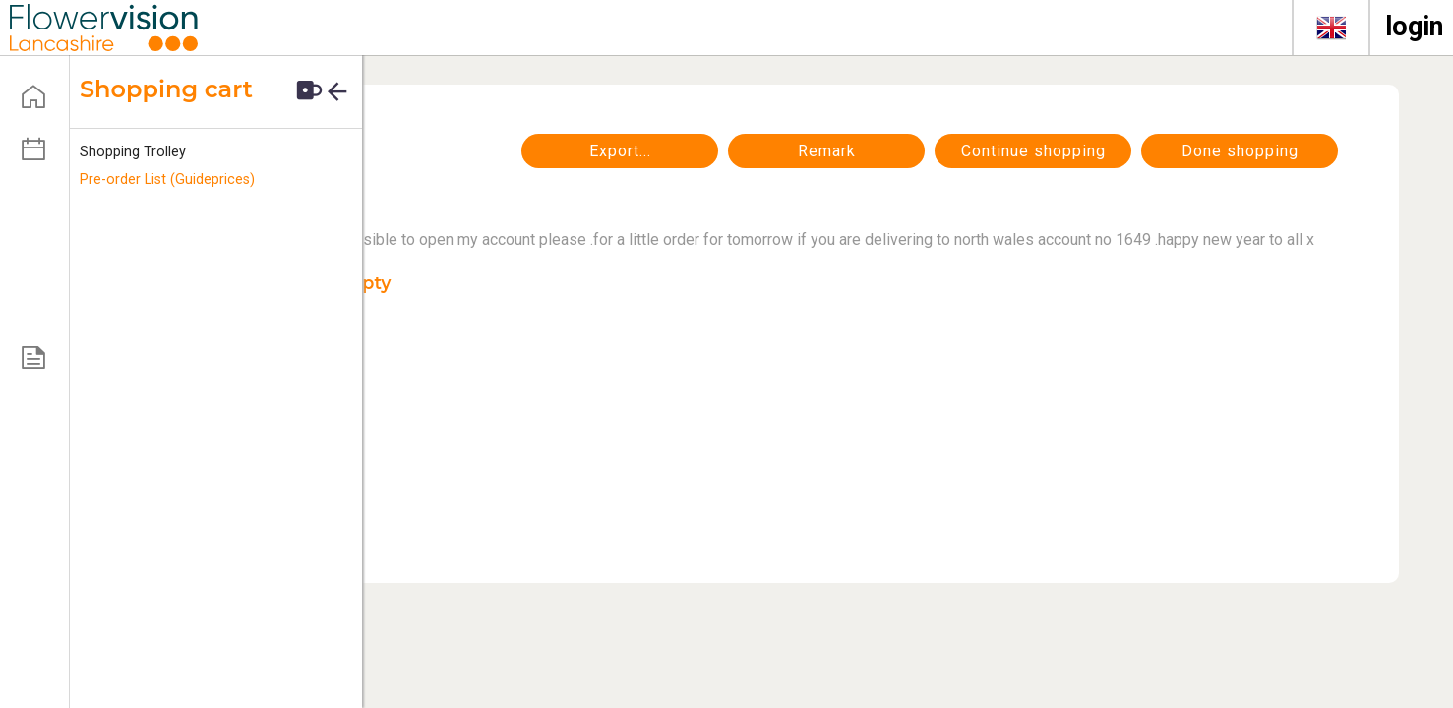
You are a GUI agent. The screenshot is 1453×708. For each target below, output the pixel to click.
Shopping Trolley (133, 152)
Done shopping (1240, 151)
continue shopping (1033, 151)
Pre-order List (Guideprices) (167, 179)
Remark (827, 151)
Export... (620, 151)
